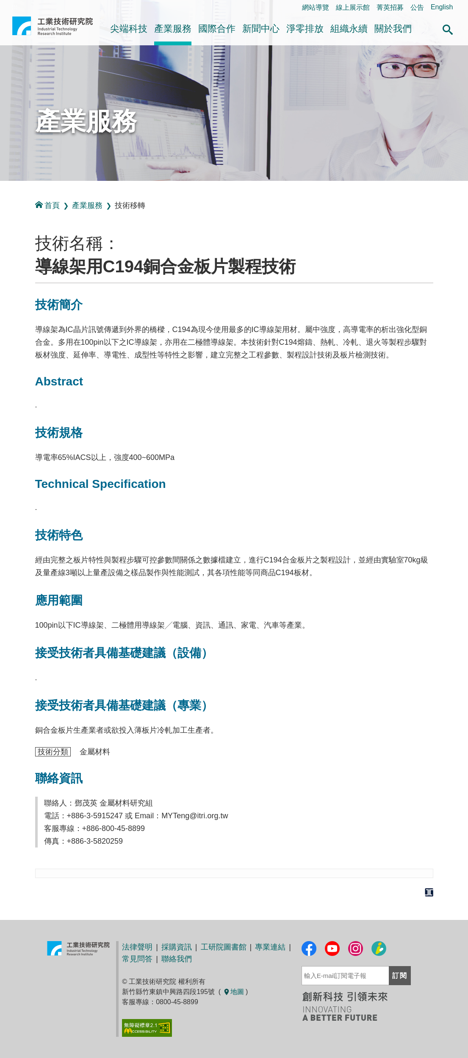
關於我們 (393, 28)
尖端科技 (128, 28)
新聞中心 (261, 28)
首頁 (47, 205)
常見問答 (137, 959)
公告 (417, 7)
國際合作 (216, 28)
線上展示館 (353, 7)
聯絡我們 (176, 959)
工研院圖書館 (223, 947)
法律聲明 (137, 947)
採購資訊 (176, 947)
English (442, 7)
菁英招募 (390, 7)
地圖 (233, 991)
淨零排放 (305, 28)
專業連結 (270, 947)
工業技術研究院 (52, 29)
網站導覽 (315, 7)
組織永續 (349, 28)
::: (3, 190)
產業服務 (172, 28)
